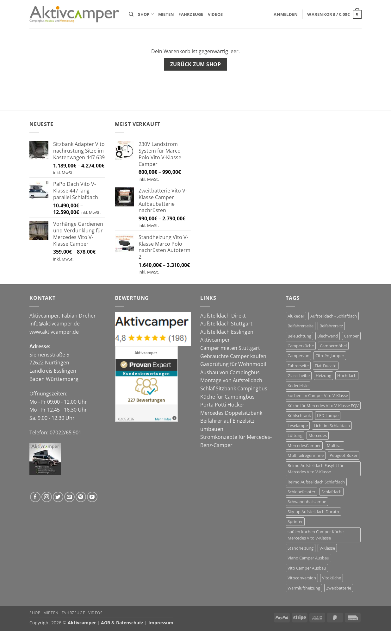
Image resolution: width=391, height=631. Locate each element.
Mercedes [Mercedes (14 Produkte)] (317, 435)
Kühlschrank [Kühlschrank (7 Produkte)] (299, 415)
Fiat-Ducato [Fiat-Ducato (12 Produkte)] (326, 366)
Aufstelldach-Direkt (223, 315)
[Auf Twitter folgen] (58, 497)
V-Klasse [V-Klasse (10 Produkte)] (327, 548)
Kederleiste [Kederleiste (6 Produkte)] (298, 385)
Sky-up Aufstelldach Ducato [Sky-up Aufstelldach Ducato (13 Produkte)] (313, 511)
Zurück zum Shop (195, 64)
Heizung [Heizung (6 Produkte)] (323, 375)
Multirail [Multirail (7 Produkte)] (334, 445)
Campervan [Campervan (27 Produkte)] (298, 355)
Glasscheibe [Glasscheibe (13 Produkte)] (299, 375)
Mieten (166, 14)
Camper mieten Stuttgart (230, 347)
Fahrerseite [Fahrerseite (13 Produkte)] (298, 366)
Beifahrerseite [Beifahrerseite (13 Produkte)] (300, 326)
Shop (145, 14)
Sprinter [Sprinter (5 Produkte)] (295, 521)
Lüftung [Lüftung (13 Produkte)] (295, 435)
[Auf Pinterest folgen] (81, 497)
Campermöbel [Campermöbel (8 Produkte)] (333, 346)
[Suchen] (131, 14)
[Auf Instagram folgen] (46, 497)
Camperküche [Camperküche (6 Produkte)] (301, 346)
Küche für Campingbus (227, 396)
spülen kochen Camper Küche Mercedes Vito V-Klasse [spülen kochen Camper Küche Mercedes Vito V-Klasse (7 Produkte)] (316, 535)
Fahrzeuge (190, 14)
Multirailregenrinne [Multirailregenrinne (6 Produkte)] (306, 455)
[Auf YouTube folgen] (92, 497)
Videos (215, 14)
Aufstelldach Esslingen (226, 331)
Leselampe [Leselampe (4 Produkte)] (298, 425)
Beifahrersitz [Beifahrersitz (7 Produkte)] (331, 326)
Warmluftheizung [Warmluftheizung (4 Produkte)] (304, 588)
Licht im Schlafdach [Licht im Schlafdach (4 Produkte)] (332, 425)
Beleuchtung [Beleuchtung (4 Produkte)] (299, 336)
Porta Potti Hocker (222, 404)
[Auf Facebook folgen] (35, 497)
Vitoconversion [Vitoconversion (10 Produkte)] (302, 578)
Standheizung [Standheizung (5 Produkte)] (300, 548)
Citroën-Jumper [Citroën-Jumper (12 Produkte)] (329, 355)
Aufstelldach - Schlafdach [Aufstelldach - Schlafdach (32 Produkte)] (333, 316)
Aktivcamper (215, 339)
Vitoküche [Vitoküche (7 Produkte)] (331, 578)
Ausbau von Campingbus (230, 372)
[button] (286, 14)
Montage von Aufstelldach (231, 380)
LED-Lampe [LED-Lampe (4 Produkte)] (327, 415)
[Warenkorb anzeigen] (334, 14)
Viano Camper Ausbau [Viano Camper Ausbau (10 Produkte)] (308, 558)
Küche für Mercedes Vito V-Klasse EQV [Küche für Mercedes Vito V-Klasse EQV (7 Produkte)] (323, 405)
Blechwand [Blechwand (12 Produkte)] (327, 336)
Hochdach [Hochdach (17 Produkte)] (347, 375)
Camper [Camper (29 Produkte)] (351, 336)
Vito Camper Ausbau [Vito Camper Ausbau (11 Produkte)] (307, 568)
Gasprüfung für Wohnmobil (233, 364)
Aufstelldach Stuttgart (226, 323)
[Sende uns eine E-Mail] (69, 497)
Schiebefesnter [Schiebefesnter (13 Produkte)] (301, 492)
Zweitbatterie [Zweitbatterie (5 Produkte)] (338, 588)
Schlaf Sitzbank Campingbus (233, 388)
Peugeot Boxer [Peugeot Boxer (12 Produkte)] (343, 455)
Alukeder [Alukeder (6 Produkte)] (296, 316)
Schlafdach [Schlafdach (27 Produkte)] (331, 492)
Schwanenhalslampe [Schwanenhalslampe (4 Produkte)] (307, 501)
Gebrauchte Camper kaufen (233, 356)
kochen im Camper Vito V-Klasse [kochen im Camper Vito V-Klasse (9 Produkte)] (318, 395)
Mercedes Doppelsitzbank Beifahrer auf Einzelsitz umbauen (231, 420)
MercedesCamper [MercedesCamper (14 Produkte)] (304, 445)
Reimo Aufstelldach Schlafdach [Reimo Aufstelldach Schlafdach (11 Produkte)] (316, 482)
